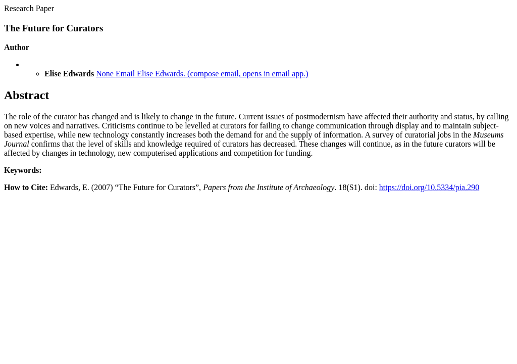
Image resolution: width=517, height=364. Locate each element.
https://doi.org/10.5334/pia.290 (429, 187)
